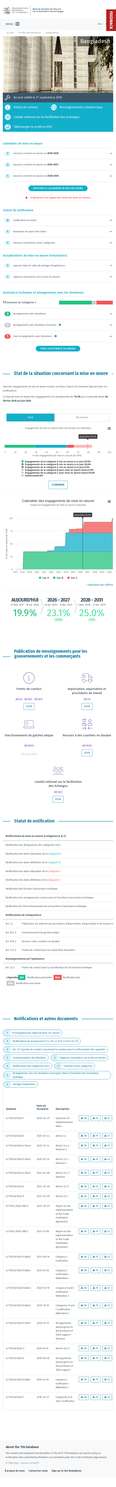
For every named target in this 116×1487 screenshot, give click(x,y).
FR (100, 24)
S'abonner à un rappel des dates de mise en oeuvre (58, 197)
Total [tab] (30, 417)
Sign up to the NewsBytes (66, 1470)
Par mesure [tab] (82, 417)
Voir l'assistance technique (58, 348)
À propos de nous (15, 1470)
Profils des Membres (29, 32)
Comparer (58, 484)
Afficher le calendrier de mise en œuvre (58, 188)
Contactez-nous (38, 1470)
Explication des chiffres (99, 584)
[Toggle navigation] (12, 24)
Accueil (10, 32)
